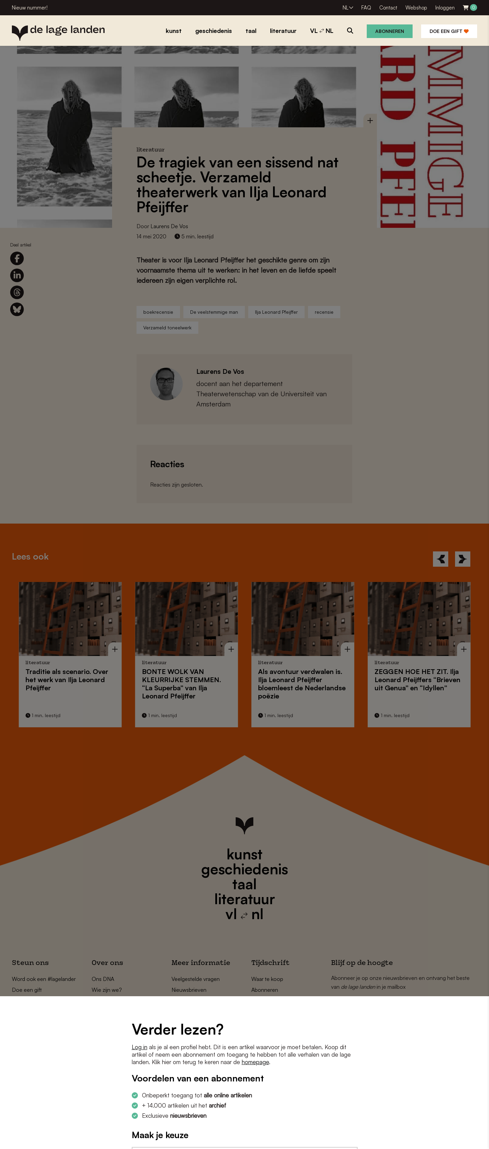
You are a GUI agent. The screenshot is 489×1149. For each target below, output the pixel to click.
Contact (388, 7)
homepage (255, 1061)
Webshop (416, 7)
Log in (139, 1047)
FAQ (366, 7)
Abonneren (389, 31)
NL (345, 7)
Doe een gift (449, 31)
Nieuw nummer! (30, 7)
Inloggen (445, 7)
